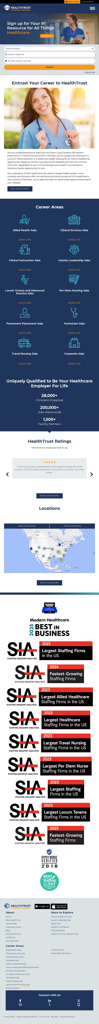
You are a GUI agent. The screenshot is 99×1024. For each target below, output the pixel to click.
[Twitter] (78, 1001)
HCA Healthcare (58, 930)
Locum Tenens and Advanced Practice (22, 967)
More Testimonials (49, 496)
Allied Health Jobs (13, 950)
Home (8, 917)
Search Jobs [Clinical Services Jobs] (74, 239)
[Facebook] (20, 1001)
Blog (8, 930)
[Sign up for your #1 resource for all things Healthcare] (49, 29)
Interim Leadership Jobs (16, 964)
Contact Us (10, 937)
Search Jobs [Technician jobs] (74, 333)
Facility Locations (49, 583)
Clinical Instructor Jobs (15, 954)
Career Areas (11, 924)
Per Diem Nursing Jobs (15, 971)
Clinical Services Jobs (14, 957)
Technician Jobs (12, 978)
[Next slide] (91, 474)
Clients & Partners (87, 1)
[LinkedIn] (49, 1001)
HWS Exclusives (18, 988)
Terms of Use (44, 1017)
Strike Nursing (57, 950)
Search (49, 67)
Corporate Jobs (12, 960)
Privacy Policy (9, 1017)
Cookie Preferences (67, 1017)
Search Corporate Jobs (61, 920)
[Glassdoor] (79, 1004)
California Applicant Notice (26, 1017)
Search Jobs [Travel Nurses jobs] (25, 364)
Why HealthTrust (20, 189)
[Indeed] (49, 1004)
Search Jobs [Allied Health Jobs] (25, 239)
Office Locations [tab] (72, 526)
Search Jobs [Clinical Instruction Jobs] (25, 270)
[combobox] (49, 54)
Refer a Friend (72, 1)
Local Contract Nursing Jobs (18, 985)
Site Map (54, 1017)
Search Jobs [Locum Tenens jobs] (25, 303)
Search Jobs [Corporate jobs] (74, 364)
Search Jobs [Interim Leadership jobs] (74, 270)
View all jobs (90, 72)
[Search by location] (49, 61)
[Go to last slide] (7, 474)
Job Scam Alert (12, 941)
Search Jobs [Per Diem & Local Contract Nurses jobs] (74, 303)
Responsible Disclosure (61, 953)
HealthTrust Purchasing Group (64, 934)
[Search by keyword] (49, 54)
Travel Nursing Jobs (14, 981)
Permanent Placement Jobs (18, 974)
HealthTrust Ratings (60, 927)
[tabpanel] (49, 551)
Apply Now (56, 924)
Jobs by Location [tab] (26, 526)
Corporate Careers (13, 927)
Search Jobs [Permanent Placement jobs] (25, 333)
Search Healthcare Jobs (61, 917)
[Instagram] (20, 1004)
